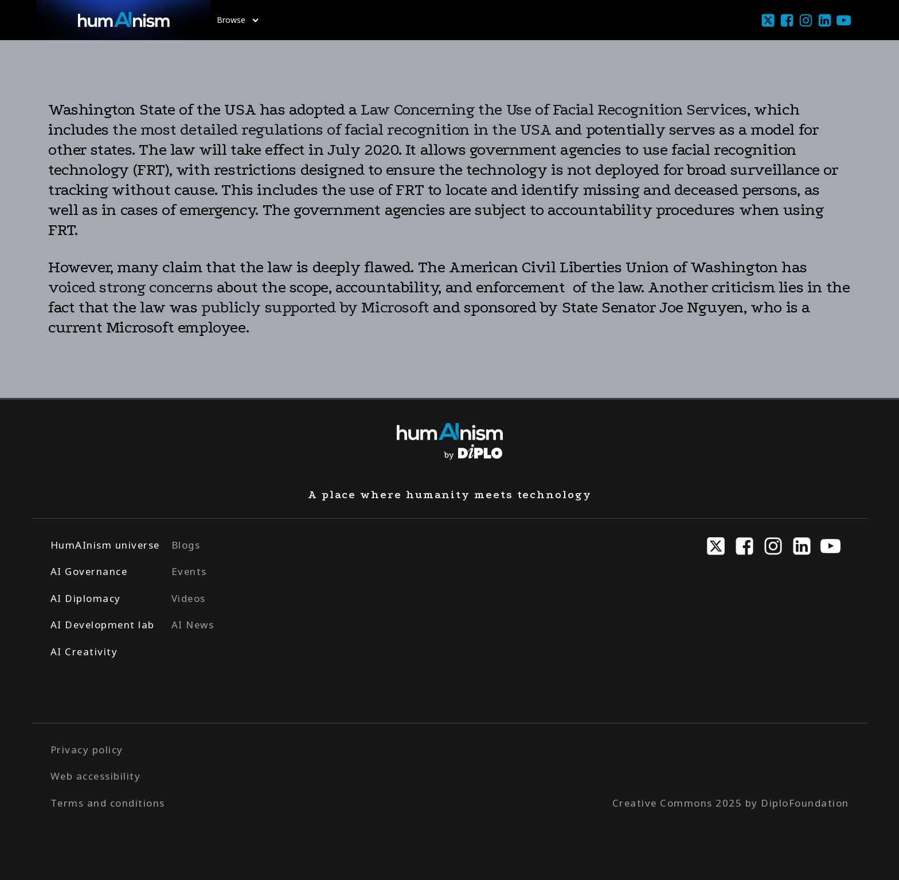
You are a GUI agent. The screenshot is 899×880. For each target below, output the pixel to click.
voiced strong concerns (130, 287)
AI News (192, 624)
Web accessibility (95, 776)
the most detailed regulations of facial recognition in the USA (330, 129)
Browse (238, 19)
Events (189, 571)
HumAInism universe (105, 545)
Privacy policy (86, 749)
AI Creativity (84, 651)
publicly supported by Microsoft (315, 307)
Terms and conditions (107, 802)
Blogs (186, 545)
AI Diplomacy (85, 598)
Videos (188, 598)
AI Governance (89, 571)
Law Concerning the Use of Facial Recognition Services (554, 109)
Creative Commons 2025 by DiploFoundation (730, 802)
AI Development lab (102, 624)
